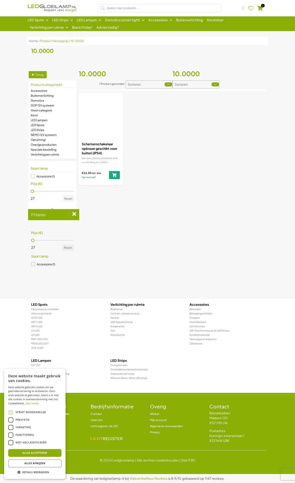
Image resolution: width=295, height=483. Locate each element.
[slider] (32, 191)
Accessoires (39, 90)
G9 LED (35, 334)
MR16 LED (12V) (39, 343)
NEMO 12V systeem (44, 135)
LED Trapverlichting (121, 322)
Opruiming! (38, 139)
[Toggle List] (168, 84)
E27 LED (35, 365)
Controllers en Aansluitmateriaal (129, 369)
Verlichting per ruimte (45, 154)
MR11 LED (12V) (39, 339)
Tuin (112, 330)
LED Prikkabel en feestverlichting (50, 373)
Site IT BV (188, 460)
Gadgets (194, 317)
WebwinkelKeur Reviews (148, 478)
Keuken (114, 317)
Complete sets (119, 365)
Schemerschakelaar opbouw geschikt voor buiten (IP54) (99, 148)
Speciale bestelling (43, 149)
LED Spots (37, 125)
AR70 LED (37, 326)
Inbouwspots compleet (45, 309)
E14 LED (35, 369)
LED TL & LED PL (40, 378)
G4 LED (35, 330)
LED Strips (37, 130)
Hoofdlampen (197, 322)
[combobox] (145, 84)
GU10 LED (37, 317)
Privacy (155, 432)
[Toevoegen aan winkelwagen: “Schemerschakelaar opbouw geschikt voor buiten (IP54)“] (114, 175)
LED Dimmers (197, 326)
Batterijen (195, 309)
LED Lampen (39, 120)
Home (33, 41)
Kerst (34, 115)
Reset (68, 198)
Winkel (154, 414)
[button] (52, 176)
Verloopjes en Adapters (203, 339)
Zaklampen (196, 343)
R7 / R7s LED (38, 382)
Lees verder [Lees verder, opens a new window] (32, 403)
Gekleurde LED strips (122, 373)
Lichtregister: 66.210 (104, 426)
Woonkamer (117, 334)
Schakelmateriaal (199, 334)
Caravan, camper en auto (125, 313)
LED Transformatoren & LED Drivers (209, 330)
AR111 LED (36, 322)
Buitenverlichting (42, 95)
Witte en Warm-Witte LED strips (128, 378)
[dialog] (35, 424)
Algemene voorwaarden (166, 426)
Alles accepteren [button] (35, 453)
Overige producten (44, 144)
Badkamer (116, 309)
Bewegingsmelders (200, 313)
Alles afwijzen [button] (34, 463)
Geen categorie (41, 110)
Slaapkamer (117, 326)
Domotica (37, 100)
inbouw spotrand (41, 313)
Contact (96, 414)
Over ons (97, 420)
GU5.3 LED (37, 347)
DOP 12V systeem (42, 105)
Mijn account (158, 420)
